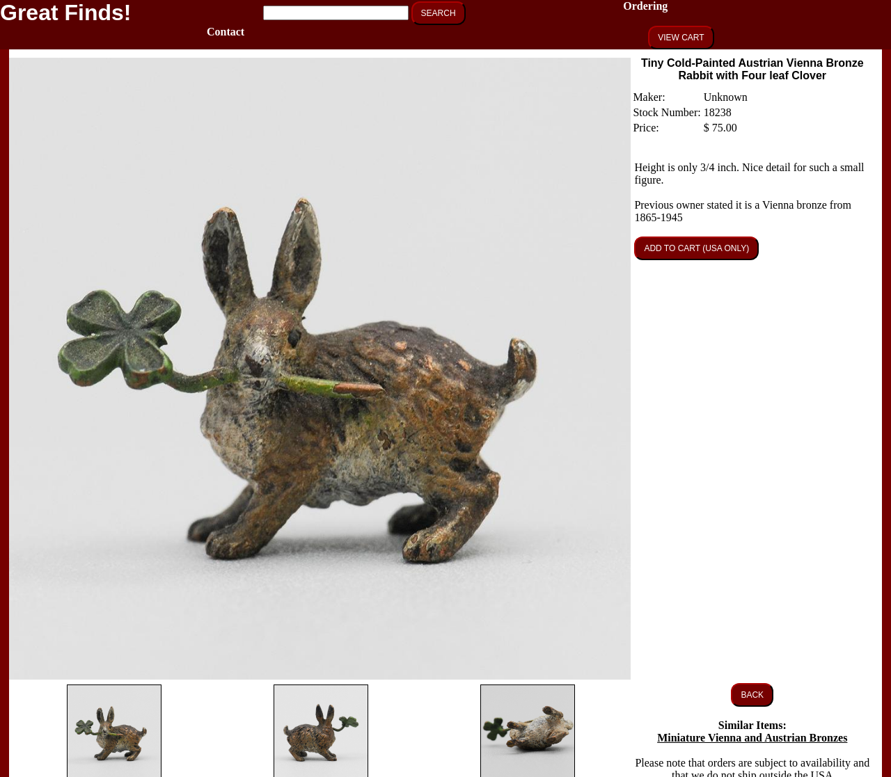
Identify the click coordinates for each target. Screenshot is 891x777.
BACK (752, 695)
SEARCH (438, 13)
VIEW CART (681, 37)
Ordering (645, 6)
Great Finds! (65, 12)
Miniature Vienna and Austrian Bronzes (752, 738)
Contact (225, 32)
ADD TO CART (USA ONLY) (696, 248)
